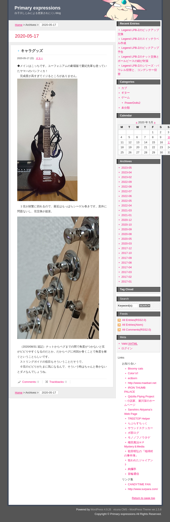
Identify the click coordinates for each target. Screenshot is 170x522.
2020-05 (126, 238)
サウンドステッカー (140, 428)
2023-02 (126, 177)
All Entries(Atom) (132, 324)
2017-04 (126, 267)
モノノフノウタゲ (139, 437)
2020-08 (126, 234)
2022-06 (126, 196)
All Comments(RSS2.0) (136, 329)
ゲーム (125, 97)
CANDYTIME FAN (139, 484)
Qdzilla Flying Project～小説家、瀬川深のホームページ (139, 400)
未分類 (125, 107)
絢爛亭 (132, 469)
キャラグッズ (32, 51)
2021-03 (126, 210)
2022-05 (126, 200)
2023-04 (126, 172)
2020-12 (126, 219)
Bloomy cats (135, 368)
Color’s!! (133, 373)
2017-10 (126, 253)
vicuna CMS (120, 509)
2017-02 (126, 276)
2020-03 (126, 243)
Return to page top (143, 498)
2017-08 (126, 262)
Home (19, 24)
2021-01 (126, 215)
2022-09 (126, 181)
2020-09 (126, 229)
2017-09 (126, 257)
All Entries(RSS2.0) (134, 320)
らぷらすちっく (137, 423)
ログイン (127, 348)
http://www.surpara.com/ (143, 489)
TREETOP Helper (139, 418)
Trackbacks (56, 381)
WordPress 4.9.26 (101, 509)
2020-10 (126, 224)
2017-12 (126, 248)
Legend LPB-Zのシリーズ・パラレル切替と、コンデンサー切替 (138, 70)
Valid (129, 343)
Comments (29, 381)
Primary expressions (38, 8)
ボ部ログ (133, 432)
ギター (39, 58)
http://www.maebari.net (142, 383)
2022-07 (126, 191)
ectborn (132, 378)
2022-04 (126, 205)
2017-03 (126, 272)
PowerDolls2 (132, 102)
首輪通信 (133, 473)
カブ (124, 88)
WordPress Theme (140, 509)
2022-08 (126, 186)
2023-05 (126, 167)
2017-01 (126, 281)
